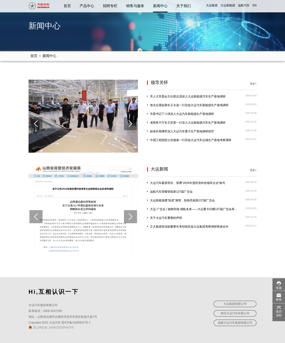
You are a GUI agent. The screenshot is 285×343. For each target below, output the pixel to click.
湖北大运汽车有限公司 (235, 313)
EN (254, 5)
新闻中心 (160, 6)
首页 (67, 6)
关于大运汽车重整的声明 (166, 217)
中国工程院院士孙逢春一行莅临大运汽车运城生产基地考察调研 (190, 140)
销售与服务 (135, 6)
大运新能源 (227, 5)
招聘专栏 (110, 6)
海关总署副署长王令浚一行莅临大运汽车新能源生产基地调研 (189, 105)
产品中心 (87, 6)
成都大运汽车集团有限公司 (235, 322)
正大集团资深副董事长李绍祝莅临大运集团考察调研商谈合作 (189, 226)
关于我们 (183, 6)
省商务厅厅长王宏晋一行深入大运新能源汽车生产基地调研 (188, 122)
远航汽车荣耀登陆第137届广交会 (171, 191)
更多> (253, 83)
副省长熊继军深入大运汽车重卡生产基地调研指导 (182, 131)
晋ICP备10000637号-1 (76, 322)
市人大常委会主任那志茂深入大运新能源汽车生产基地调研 (188, 96)
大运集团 (212, 5)
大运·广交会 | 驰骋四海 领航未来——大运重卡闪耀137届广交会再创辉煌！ (194, 209)
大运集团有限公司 (235, 303)
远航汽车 (244, 5)
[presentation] (36, 123)
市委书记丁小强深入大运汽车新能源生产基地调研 (182, 113)
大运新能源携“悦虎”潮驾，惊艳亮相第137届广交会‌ (182, 200)
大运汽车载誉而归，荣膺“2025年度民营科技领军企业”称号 (187, 182)
